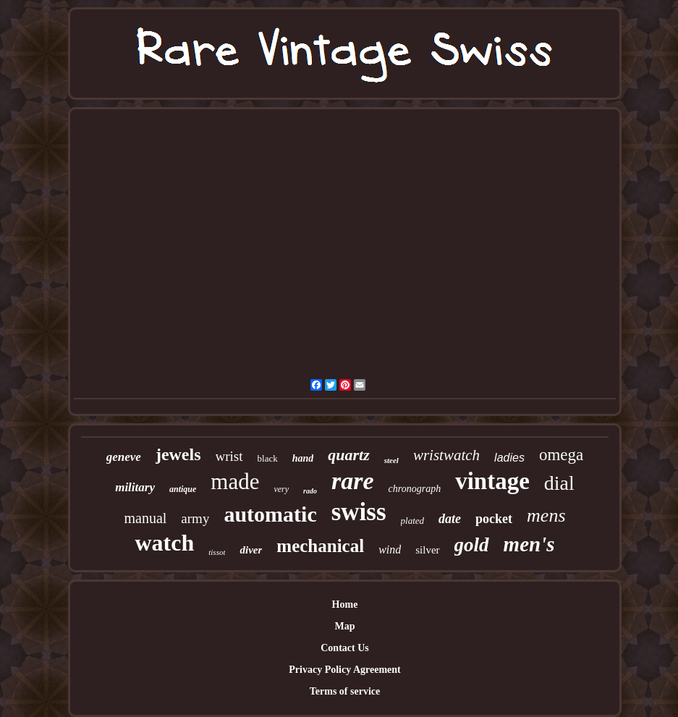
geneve (123, 457)
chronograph (415, 488)
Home (345, 604)
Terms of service (345, 691)
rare (352, 480)
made (235, 481)
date (449, 519)
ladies (509, 457)
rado (310, 491)
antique (182, 489)
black (268, 458)
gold (471, 545)
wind (389, 549)
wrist (229, 456)
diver (251, 550)
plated (413, 520)
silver (427, 550)
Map (345, 626)
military (135, 487)
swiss (358, 512)
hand (303, 458)
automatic (270, 514)
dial (559, 483)
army (195, 518)
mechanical (320, 546)
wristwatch (446, 455)
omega (561, 455)
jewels (178, 454)
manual (145, 518)
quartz (348, 455)
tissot (216, 552)
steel (391, 460)
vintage (492, 481)
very (281, 489)
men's (529, 544)
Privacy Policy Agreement (344, 669)
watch (164, 543)
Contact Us (345, 647)
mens (546, 515)
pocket (493, 519)
